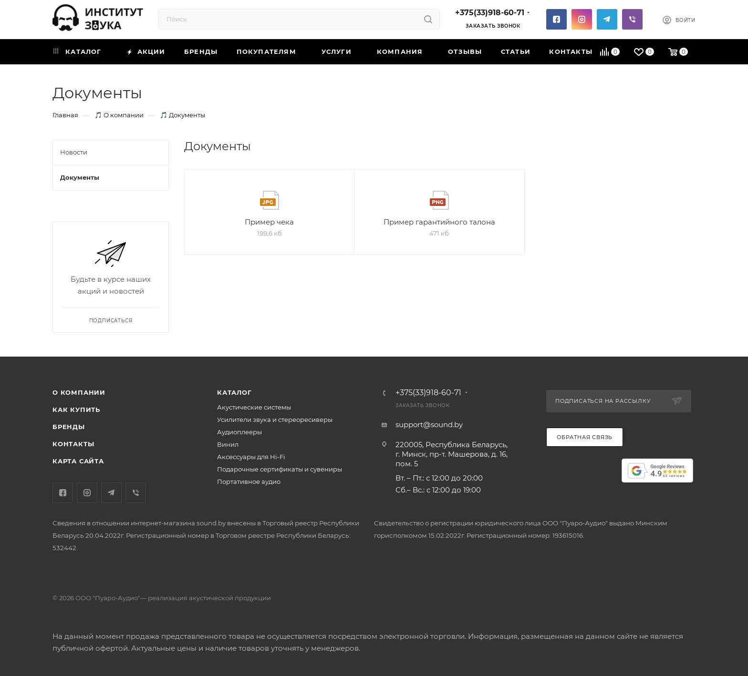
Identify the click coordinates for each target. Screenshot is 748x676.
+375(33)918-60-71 (489, 12)
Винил (228, 444)
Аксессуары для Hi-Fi (251, 457)
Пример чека (269, 221)
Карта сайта (78, 461)
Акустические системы (254, 407)
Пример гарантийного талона (439, 221)
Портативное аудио (248, 481)
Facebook (556, 19)
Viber (632, 19)
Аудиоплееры (239, 432)
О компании (78, 392)
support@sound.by (429, 424)
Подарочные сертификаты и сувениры (279, 469)
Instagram (581, 19)
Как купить (76, 409)
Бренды (68, 426)
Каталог (234, 392)
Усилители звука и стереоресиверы (274, 419)
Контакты (73, 444)
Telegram (607, 19)
